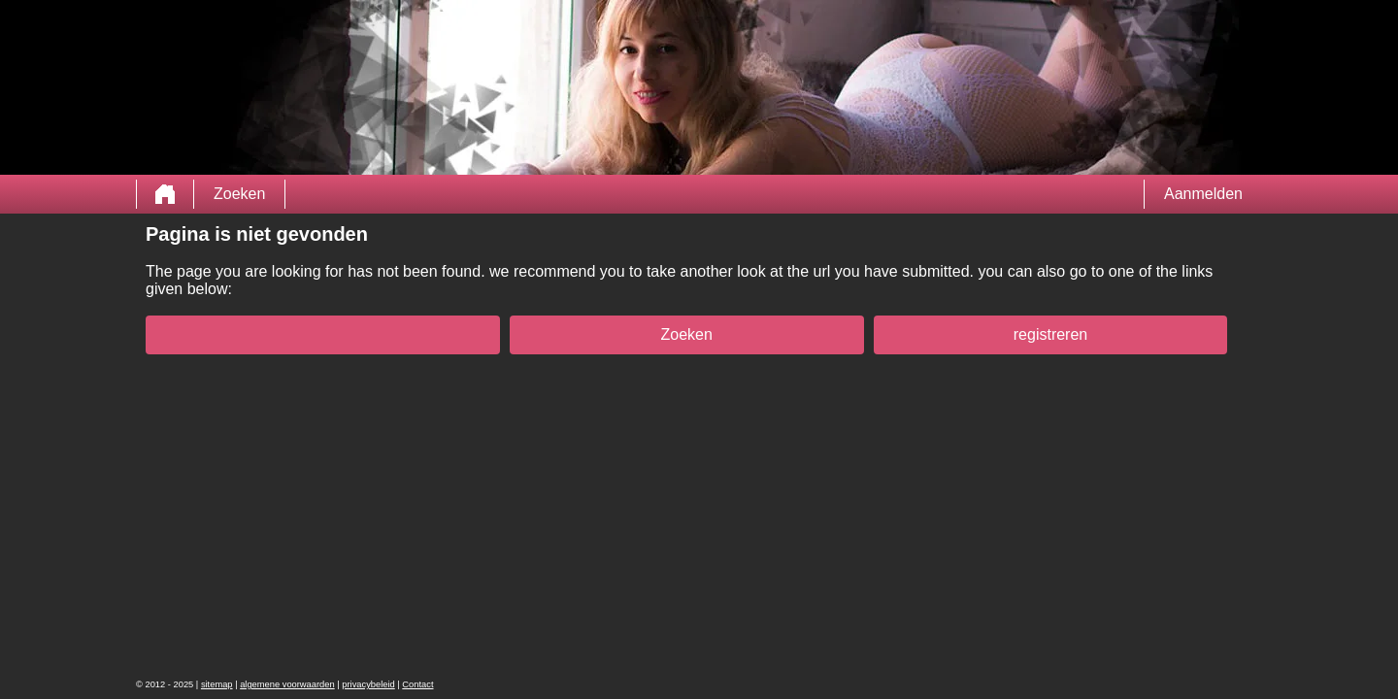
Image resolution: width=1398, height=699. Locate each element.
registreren (1050, 334)
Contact (417, 684)
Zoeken (239, 193)
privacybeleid (368, 684)
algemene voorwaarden (287, 684)
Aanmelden (1203, 193)
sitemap (217, 684)
